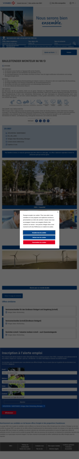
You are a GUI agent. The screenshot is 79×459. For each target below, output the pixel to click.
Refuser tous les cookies (39, 237)
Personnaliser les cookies (39, 242)
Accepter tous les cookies (39, 232)
